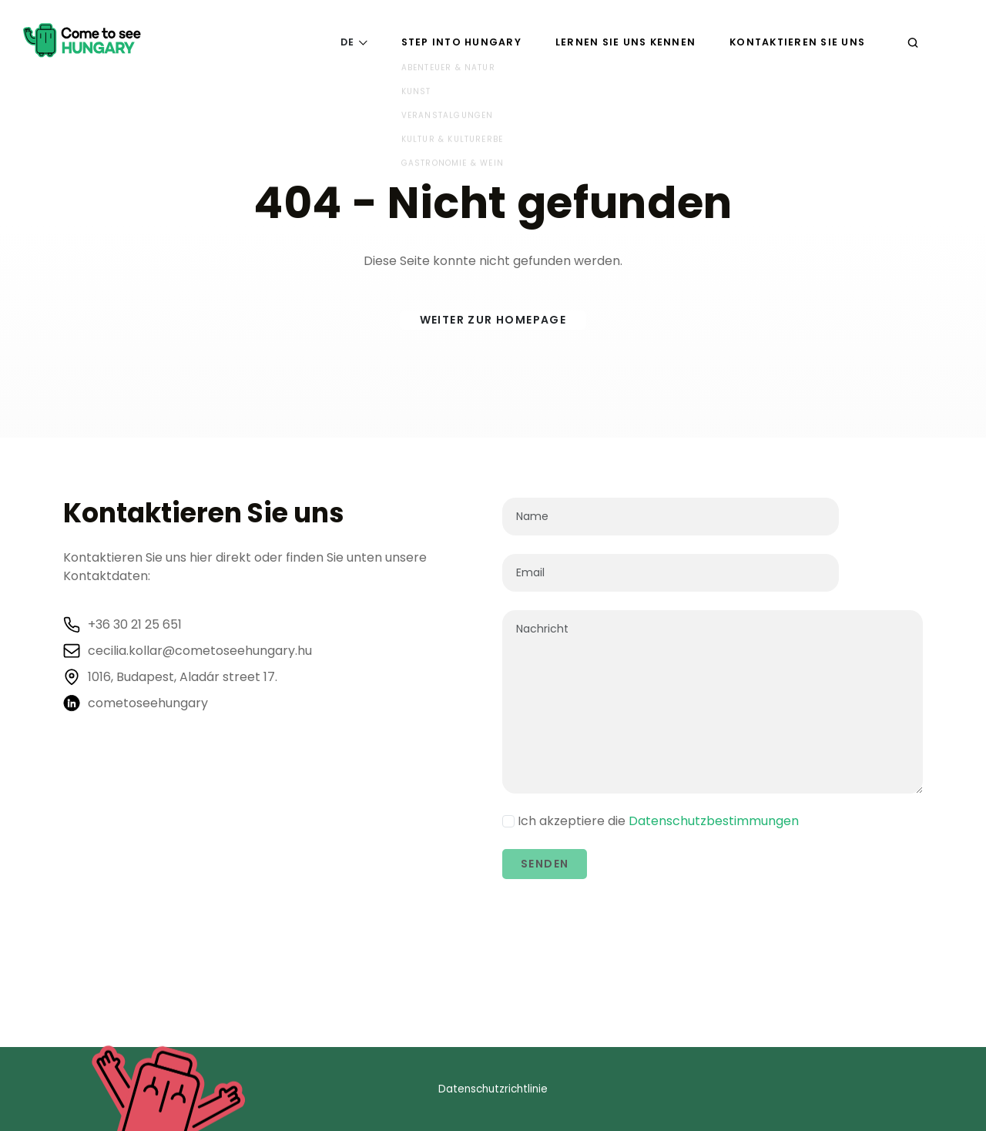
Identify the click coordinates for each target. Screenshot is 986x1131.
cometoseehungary (148, 703)
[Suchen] (912, 42)
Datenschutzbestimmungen (714, 821)
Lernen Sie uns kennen (625, 42)
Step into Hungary (461, 42)
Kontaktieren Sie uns (797, 42)
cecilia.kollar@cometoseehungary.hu (200, 651)
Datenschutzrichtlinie (493, 1089)
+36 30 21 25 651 (135, 624)
